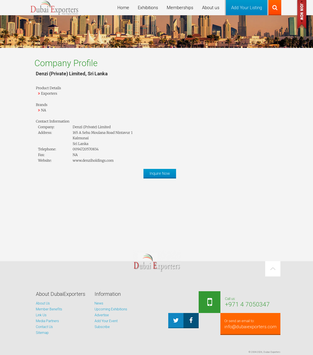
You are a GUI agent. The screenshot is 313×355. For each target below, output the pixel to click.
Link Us (41, 315)
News (99, 303)
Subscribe (102, 327)
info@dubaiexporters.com (249, 324)
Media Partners (47, 321)
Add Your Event (106, 321)
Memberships (180, 7)
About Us (43, 303)
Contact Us (44, 327)
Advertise (102, 315)
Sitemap (42, 333)
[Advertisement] (156, 212)
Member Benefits (49, 309)
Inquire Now (160, 173)
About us (210, 7)
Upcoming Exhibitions (111, 309)
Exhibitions (148, 7)
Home (123, 7)
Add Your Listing (246, 7)
